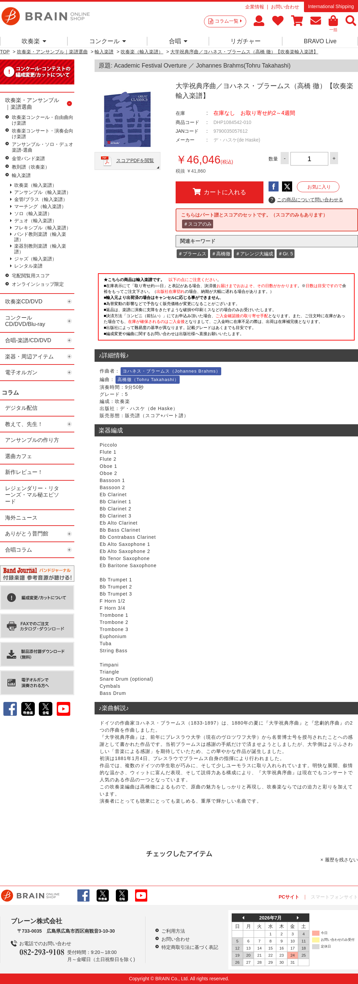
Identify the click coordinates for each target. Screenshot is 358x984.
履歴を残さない (341, 859)
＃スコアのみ (197, 224)
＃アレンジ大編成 (254, 253)
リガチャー (245, 41)
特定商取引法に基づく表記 (189, 947)
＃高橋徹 (220, 253)
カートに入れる (219, 192)
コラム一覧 (228, 21)
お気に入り (319, 187)
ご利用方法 (173, 931)
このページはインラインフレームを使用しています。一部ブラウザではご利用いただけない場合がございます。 (226, 309)
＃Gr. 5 (285, 253)
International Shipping (331, 6)
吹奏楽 (34, 41)
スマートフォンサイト (334, 897)
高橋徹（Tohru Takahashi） (148, 379)
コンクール (107, 41)
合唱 (178, 41)
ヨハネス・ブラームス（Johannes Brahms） (172, 371)
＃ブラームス (192, 253)
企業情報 (254, 6)
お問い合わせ (285, 6)
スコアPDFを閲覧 (135, 160)
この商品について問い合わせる (305, 200)
